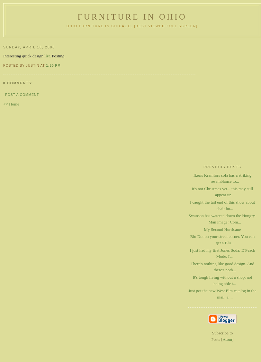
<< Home (11, 104)
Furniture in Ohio (132, 16)
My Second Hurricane (222, 229)
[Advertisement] (222, 135)
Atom (227, 339)
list (47, 56)
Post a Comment (22, 95)
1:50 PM (53, 65)
